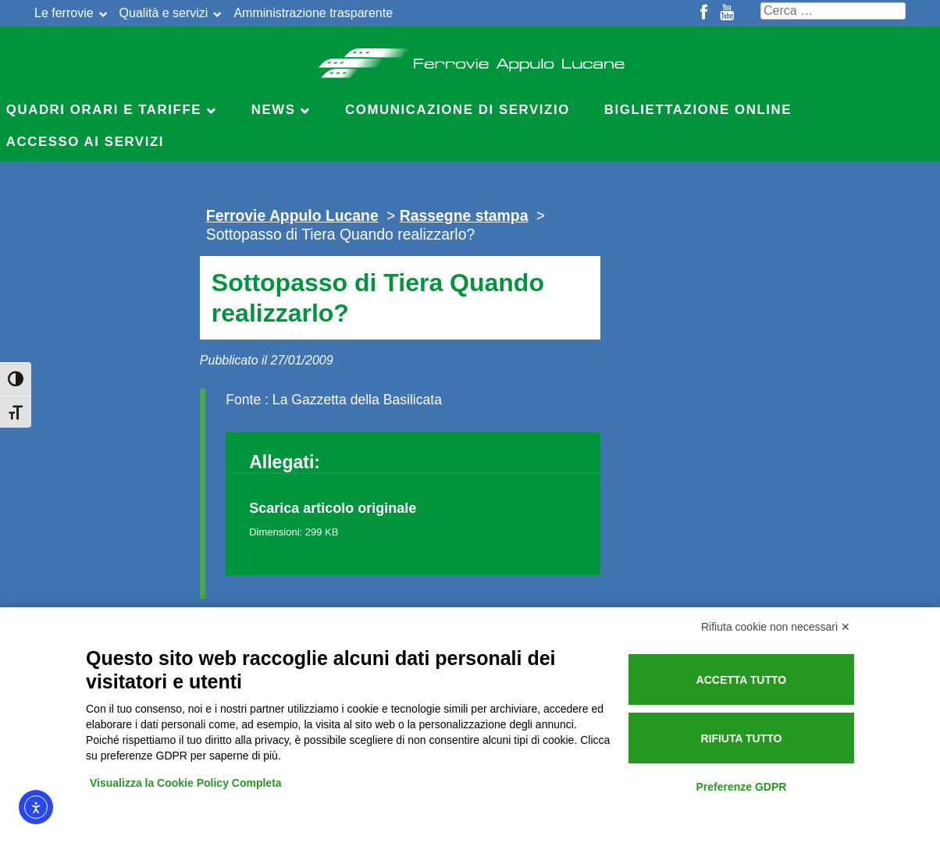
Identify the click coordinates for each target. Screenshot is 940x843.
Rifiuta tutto (741, 738)
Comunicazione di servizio (457, 109)
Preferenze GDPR (741, 787)
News (273, 109)
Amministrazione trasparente (313, 13)
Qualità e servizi (163, 13)
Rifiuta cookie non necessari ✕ (775, 627)
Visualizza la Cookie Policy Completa (186, 783)
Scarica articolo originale (332, 508)
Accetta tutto (741, 680)
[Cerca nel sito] (833, 11)
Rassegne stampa (464, 215)
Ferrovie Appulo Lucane (470, 58)
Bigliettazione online (698, 109)
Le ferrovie (64, 13)
